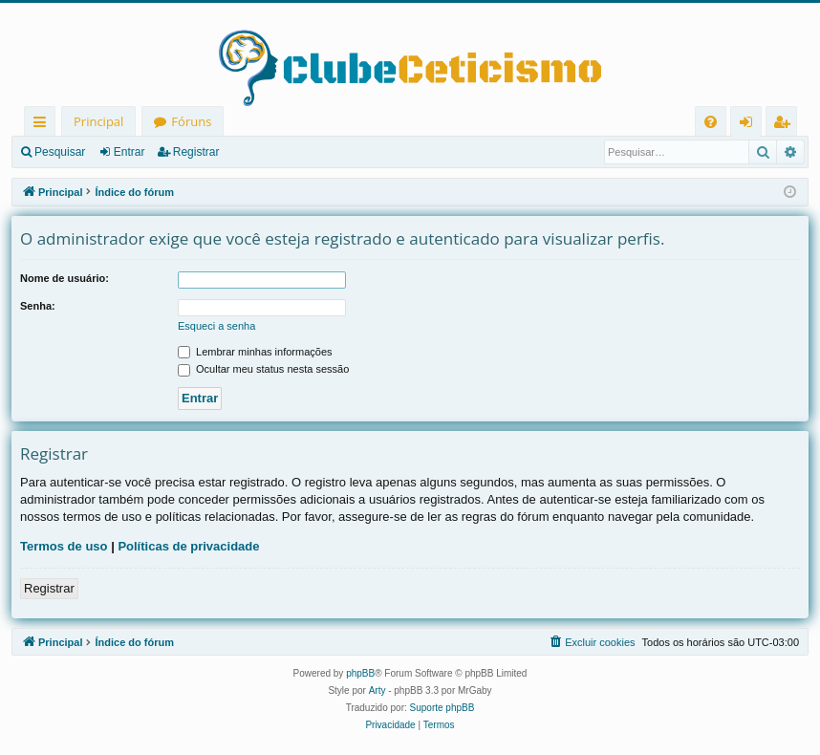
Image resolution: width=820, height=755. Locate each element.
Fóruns (191, 121)
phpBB (360, 673)
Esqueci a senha (216, 326)
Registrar (196, 152)
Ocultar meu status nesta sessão (263, 369)
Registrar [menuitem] (785, 125)
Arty (377, 690)
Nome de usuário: (64, 278)
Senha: (37, 306)
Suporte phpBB (442, 707)
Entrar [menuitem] (751, 125)
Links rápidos (43, 125)
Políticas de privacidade (188, 546)
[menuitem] (710, 122)
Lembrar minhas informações (255, 351)
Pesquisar (59, 152)
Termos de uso (64, 546)
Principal (98, 121)
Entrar (129, 152)
